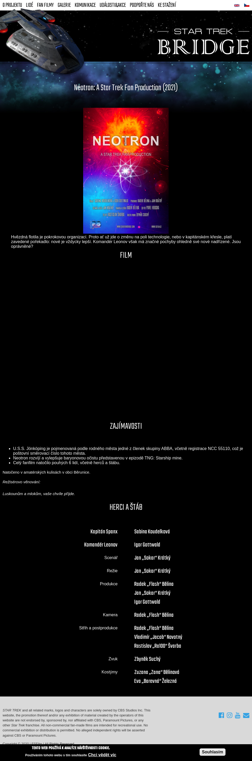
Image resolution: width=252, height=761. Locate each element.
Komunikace (85, 5)
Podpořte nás (142, 5)
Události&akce (113, 5)
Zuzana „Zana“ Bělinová (156, 672)
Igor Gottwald (147, 544)
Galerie (64, 5)
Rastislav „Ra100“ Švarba (157, 646)
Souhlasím (212, 752)
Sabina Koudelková (152, 531)
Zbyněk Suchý (147, 659)
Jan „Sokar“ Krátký (152, 558)
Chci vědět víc (102, 755)
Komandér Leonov (100, 544)
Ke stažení (167, 5)
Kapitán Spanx (103, 531)
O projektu (12, 5)
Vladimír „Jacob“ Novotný (158, 637)
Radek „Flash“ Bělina (154, 584)
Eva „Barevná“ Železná (155, 681)
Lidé (29, 5)
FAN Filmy (45, 5)
